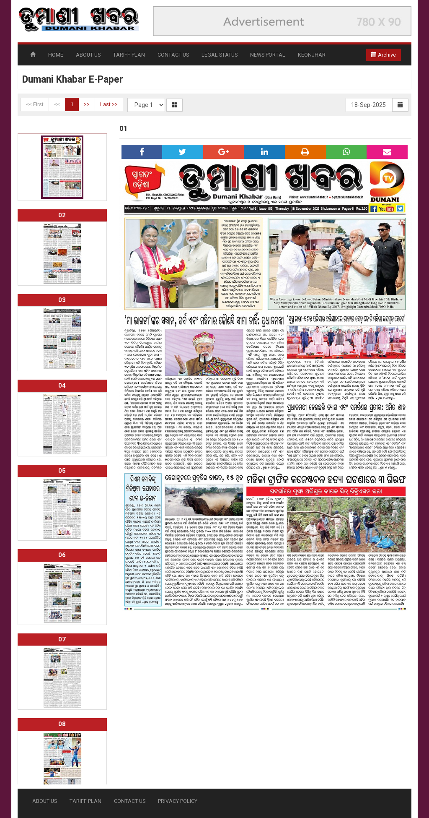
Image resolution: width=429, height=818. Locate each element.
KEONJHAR (312, 55)
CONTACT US (173, 55)
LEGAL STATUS (220, 55)
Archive (383, 55)
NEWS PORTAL (267, 55)
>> (87, 104)
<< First (35, 104)
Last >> (109, 104)
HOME (55, 55)
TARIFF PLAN (129, 55)
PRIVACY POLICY (177, 801)
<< (57, 104)
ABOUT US (88, 55)
